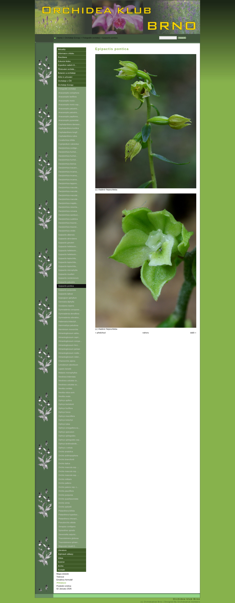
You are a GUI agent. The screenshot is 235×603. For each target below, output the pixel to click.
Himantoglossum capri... (69, 337)
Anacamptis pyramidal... (69, 120)
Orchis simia (64, 503)
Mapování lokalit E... (68, 546)
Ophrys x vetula (66, 448)
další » (193, 333)
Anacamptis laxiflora (68, 97)
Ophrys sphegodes (67, 436)
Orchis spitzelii (65, 507)
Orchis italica (64, 463)
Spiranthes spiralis (67, 530)
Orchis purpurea (66, 495)
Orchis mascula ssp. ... (69, 467)
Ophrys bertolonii (66, 404)
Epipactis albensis (67, 235)
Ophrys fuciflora (66, 408)
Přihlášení (61, 583)
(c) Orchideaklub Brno (152, 602)
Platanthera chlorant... (68, 519)
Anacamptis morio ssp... (69, 104)
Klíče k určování (65, 77)
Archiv (61, 566)
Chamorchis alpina (67, 361)
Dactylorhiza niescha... (69, 207)
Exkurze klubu (64, 61)
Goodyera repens (66, 306)
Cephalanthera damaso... (70, 124)
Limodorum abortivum (68, 365)
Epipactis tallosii (66, 294)
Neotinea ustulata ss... (69, 380)
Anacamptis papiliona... (69, 116)
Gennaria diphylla (66, 302)
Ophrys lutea (64, 424)
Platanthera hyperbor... (69, 515)
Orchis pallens (65, 483)
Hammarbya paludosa (68, 325)
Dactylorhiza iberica (67, 164)
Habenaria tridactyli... (68, 321)
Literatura (62, 550)
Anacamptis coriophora (69, 93)
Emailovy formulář (65, 580)
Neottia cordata (65, 388)
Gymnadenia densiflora (69, 314)
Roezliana (62, 57)
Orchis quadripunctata (68, 499)
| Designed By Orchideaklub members (181, 602)
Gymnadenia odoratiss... (69, 317)
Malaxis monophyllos (68, 373)
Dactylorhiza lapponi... (68, 183)
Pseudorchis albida (67, 522)
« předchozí (100, 333)
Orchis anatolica (66, 451)
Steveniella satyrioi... (68, 534)
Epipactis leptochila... (68, 258)
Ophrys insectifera (67, 416)
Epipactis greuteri (66, 243)
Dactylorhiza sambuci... (69, 215)
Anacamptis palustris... (69, 108)
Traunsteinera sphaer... (69, 542)
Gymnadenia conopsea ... (70, 309)
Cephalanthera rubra (68, 136)
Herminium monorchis (68, 329)
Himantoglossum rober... (69, 357)
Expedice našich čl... (67, 65)
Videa (60, 558)
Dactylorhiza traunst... (68, 223)
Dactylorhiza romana (68, 211)
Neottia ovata (64, 396)
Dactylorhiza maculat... (69, 187)
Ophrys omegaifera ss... (69, 428)
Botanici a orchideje (67, 73)
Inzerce (61, 562)
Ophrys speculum (66, 432)
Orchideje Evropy (72, 38)
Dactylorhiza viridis (67, 231)
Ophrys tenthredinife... (68, 444)
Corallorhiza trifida (67, 140)
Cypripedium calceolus (69, 144)
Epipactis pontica (66, 286)
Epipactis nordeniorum (69, 278)
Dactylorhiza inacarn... (69, 168)
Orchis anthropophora (68, 455)
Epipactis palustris (67, 282)
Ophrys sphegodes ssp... (70, 440)
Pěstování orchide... (67, 69)
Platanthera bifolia (67, 511)
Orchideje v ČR (65, 81)
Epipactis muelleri (66, 274)
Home (60, 38)
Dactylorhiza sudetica (68, 219)
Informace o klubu (66, 53)
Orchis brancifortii (66, 459)
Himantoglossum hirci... (69, 345)
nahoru (145, 333)
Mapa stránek (63, 574)
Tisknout (60, 577)
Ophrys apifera (65, 400)
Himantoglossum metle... (70, 353)
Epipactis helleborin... (68, 246)
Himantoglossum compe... (70, 341)
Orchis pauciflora (66, 491)
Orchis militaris (65, 479)
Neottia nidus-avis (67, 392)
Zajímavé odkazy (65, 554)
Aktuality (62, 49)
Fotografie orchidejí (91, 38)
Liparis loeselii (65, 369)
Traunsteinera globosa (69, 538)
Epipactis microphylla (68, 270)
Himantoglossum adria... (69, 333)
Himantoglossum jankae (69, 349)
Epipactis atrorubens (68, 238)
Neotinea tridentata (67, 377)
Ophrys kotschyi (66, 420)
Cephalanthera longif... (69, 132)
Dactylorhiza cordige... (69, 148)
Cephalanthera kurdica (69, 128)
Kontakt (61, 570)
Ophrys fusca (64, 412)
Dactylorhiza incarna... (69, 172)
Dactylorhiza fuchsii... (68, 152)
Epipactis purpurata (67, 290)
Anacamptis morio (67, 101)
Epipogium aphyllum (68, 298)
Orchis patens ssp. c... (69, 487)
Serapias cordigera (67, 526)
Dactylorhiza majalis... (68, 203)
